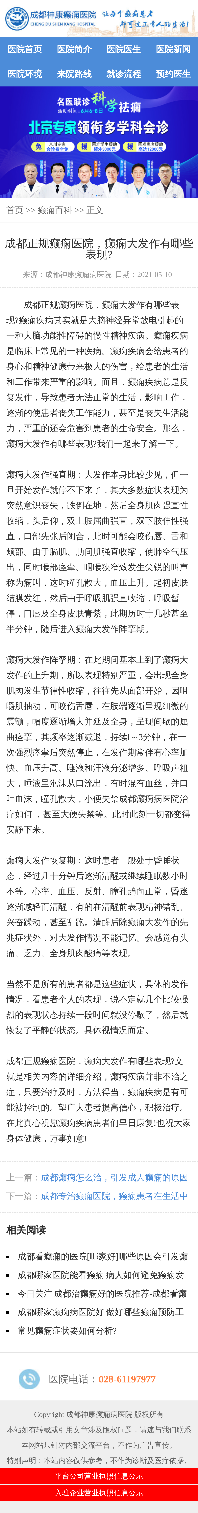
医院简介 (74, 49)
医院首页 (24, 49)
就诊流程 (123, 74)
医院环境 (24, 74)
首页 (15, 210)
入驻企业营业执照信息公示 (99, 1493)
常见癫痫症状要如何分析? (67, 1330)
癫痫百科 (55, 210)
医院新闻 (173, 49)
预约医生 (173, 74)
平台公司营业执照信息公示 (99, 1476)
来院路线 (74, 74)
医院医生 (123, 49)
